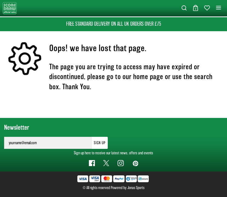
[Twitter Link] (106, 163)
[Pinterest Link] (135, 163)
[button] (184, 8)
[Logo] (10, 7)
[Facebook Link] (92, 163)
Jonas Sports (135, 188)
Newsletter (16, 127)
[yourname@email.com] (48, 143)
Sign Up (100, 143)
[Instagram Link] (121, 163)
